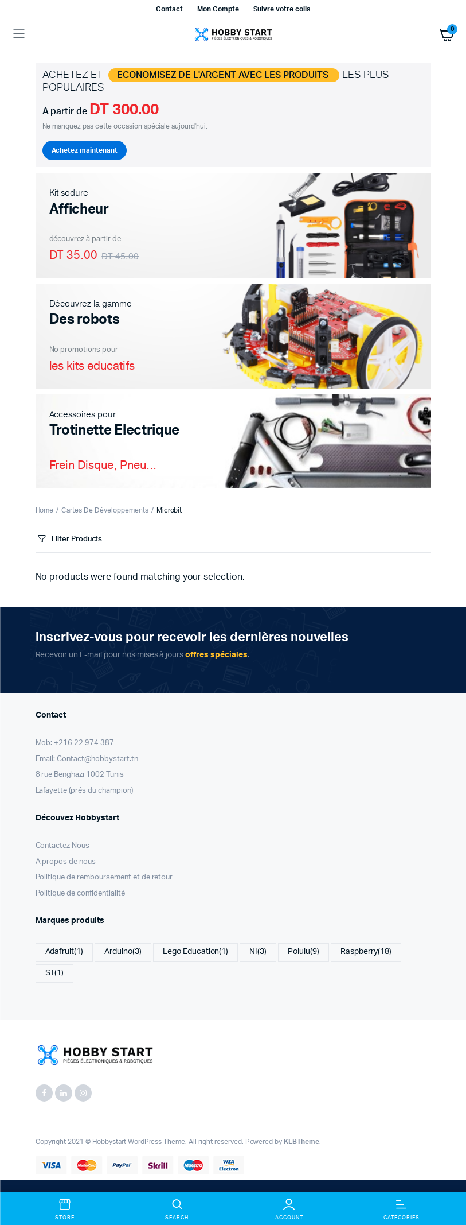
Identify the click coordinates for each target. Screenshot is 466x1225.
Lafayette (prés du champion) (84, 790)
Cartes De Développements (104, 510)
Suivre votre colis (281, 9)
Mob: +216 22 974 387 (75, 743)
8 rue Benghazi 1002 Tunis (80, 774)
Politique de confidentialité (80, 893)
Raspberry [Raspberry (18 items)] (365, 952)
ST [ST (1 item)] (54, 973)
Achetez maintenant (85, 150)
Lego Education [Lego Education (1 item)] (196, 952)
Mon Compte (218, 9)
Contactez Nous (63, 846)
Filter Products (69, 539)
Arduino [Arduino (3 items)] (123, 952)
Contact (169, 9)
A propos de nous (66, 862)
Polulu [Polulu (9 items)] (303, 952)
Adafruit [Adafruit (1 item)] (64, 952)
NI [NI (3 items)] (258, 952)
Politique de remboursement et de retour (104, 877)
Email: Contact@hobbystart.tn (87, 759)
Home (45, 510)
